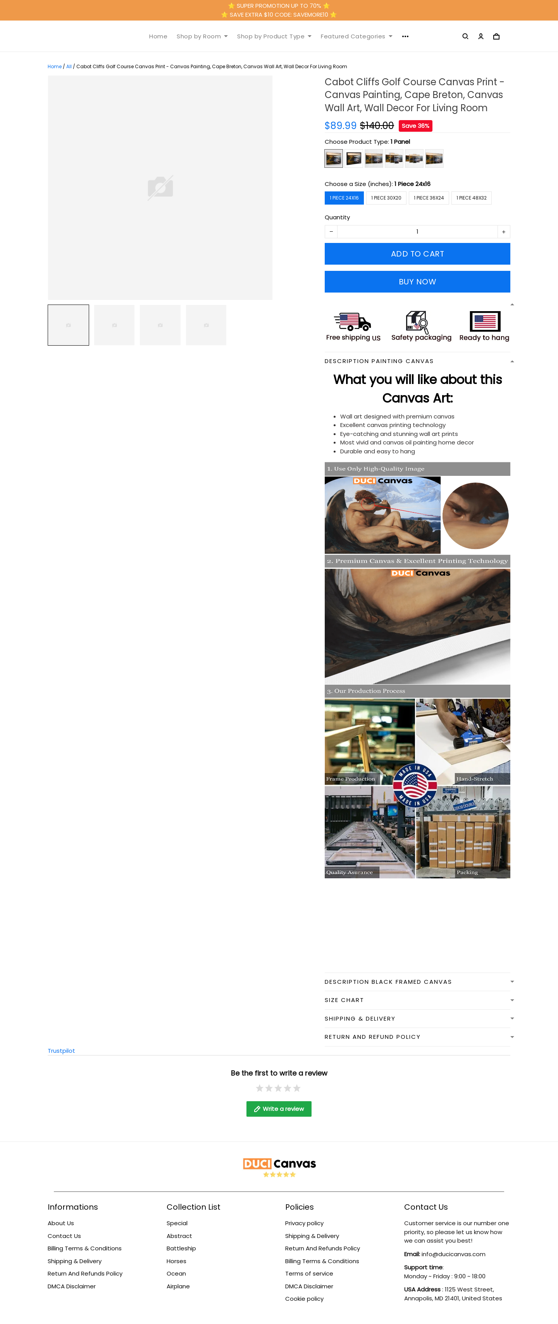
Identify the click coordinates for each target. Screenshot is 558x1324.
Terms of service (309, 1273)
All (69, 66)
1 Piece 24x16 (412, 184)
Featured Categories (357, 36)
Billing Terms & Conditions (85, 1248)
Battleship (181, 1248)
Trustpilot (61, 1051)
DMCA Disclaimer (72, 1286)
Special (177, 1223)
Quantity (337, 217)
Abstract (179, 1236)
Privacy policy (304, 1223)
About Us (61, 1223)
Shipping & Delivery (75, 1261)
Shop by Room (202, 36)
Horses (176, 1261)
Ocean (176, 1273)
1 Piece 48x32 (471, 198)
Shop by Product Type (274, 36)
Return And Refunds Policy (85, 1273)
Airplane (178, 1286)
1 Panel (400, 142)
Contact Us (64, 1236)
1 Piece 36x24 (429, 198)
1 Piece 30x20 (386, 198)
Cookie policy (304, 1299)
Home (158, 36)
